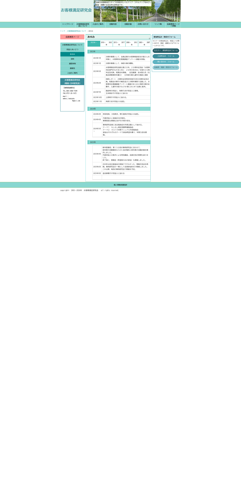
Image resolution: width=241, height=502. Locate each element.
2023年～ (94, 42)
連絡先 (72, 68)
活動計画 (128, 24)
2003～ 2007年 (144, 44)
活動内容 (113, 24)
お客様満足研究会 (76, 10)
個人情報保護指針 (120, 185)
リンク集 (158, 24)
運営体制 (72, 63)
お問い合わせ (143, 24)
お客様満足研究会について (83, 25)
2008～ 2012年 (131, 44)
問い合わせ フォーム (165, 62)
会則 (72, 59)
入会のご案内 (98, 24)
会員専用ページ (72, 37)
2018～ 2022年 (106, 44)
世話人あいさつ (72, 49)
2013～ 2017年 (119, 44)
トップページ (67, 24)
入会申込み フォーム (165, 56)
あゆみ (72, 54)
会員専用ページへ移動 (173, 25)
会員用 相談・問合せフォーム (166, 67)
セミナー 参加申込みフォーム (166, 50)
